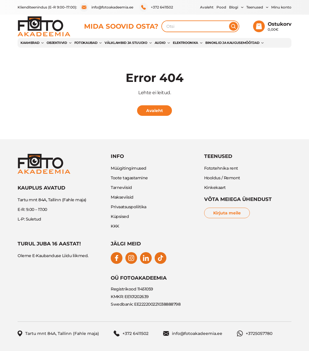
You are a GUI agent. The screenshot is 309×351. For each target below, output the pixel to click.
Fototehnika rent (221, 168)
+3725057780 (254, 333)
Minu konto (281, 7)
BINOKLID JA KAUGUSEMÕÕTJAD (232, 43)
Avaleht (207, 7)
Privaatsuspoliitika (128, 206)
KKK (115, 226)
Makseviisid (122, 197)
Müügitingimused (128, 168)
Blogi (233, 7)
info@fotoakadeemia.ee (106, 7)
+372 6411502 (156, 7)
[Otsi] (233, 26)
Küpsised (120, 216)
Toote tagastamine (129, 177)
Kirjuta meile (227, 213)
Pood (221, 7)
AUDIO (160, 43)
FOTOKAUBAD (86, 43)
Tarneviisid (121, 187)
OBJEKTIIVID (57, 43)
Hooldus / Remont (222, 177)
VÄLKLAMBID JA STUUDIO (126, 43)
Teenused (254, 7)
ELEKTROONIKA (185, 43)
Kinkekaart (215, 187)
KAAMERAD (30, 43)
